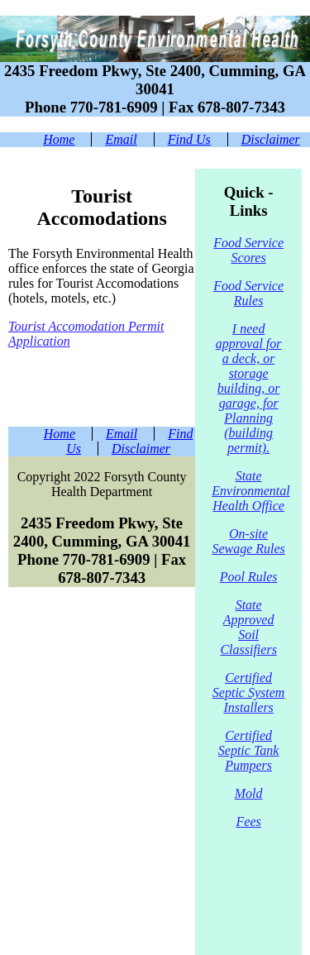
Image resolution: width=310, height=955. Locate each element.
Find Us (189, 139)
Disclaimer (270, 139)
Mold (249, 793)
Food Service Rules (248, 293)
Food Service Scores (248, 250)
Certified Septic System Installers (248, 692)
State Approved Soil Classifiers (248, 627)
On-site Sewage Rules (248, 541)
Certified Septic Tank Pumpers (248, 750)
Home (58, 139)
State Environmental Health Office (251, 491)
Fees (248, 821)
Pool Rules (249, 577)
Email (120, 139)
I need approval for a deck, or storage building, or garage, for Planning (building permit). (249, 388)
